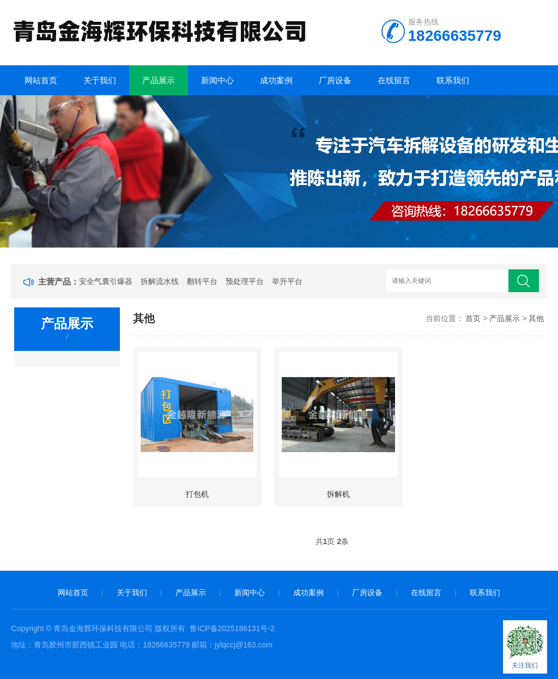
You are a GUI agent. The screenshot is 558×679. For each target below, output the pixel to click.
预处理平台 (245, 281)
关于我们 (99, 80)
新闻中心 (217, 80)
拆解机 (338, 494)
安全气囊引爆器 (105, 281)
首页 (473, 318)
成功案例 (276, 80)
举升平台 (287, 281)
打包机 (197, 494)
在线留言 (394, 80)
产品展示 (158, 80)
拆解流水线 (160, 281)
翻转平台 (202, 281)
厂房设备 (335, 80)
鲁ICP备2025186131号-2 (232, 628)
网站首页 (41, 80)
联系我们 (452, 80)
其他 (536, 318)
